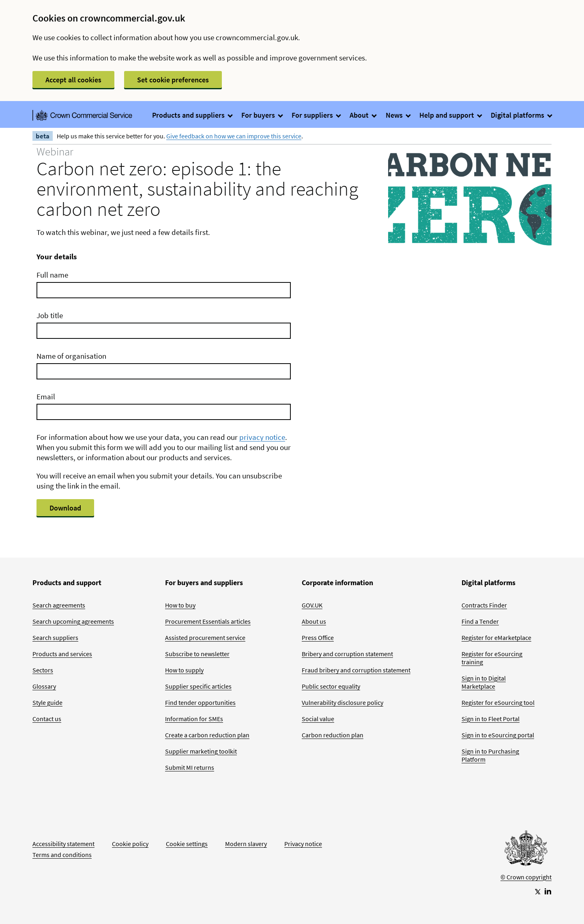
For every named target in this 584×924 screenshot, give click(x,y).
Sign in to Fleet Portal (491, 719)
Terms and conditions (62, 855)
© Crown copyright (526, 877)
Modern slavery (246, 844)
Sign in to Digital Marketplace (484, 682)
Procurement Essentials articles (208, 621)
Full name (52, 275)
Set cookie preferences (173, 79)
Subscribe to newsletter (197, 654)
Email (45, 396)
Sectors (42, 670)
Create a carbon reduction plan (207, 735)
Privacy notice (303, 844)
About (363, 115)
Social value (318, 719)
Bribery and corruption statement (347, 654)
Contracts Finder (484, 605)
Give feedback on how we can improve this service (233, 136)
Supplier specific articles (198, 686)
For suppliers (316, 115)
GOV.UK (312, 605)
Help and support (450, 115)
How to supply (184, 670)
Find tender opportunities (200, 702)
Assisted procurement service (205, 637)
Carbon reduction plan (332, 735)
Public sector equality (331, 686)
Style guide (47, 702)
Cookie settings (187, 844)
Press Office (318, 637)
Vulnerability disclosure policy (342, 702)
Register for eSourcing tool (498, 702)
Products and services (62, 654)
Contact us (46, 719)
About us (314, 621)
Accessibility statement (63, 844)
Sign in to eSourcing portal (498, 735)
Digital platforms (521, 115)
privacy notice (262, 437)
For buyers (261, 115)
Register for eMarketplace (496, 637)
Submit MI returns (189, 767)
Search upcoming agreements (73, 621)
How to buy (180, 605)
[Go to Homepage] (526, 850)
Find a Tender (480, 621)
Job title (49, 315)
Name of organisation (71, 356)
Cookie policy (130, 844)
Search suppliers (55, 637)
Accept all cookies (73, 79)
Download (65, 508)
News (398, 115)
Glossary (44, 686)
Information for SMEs (194, 719)
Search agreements (58, 605)
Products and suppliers (192, 115)
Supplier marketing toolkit (201, 751)
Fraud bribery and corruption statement (356, 670)
